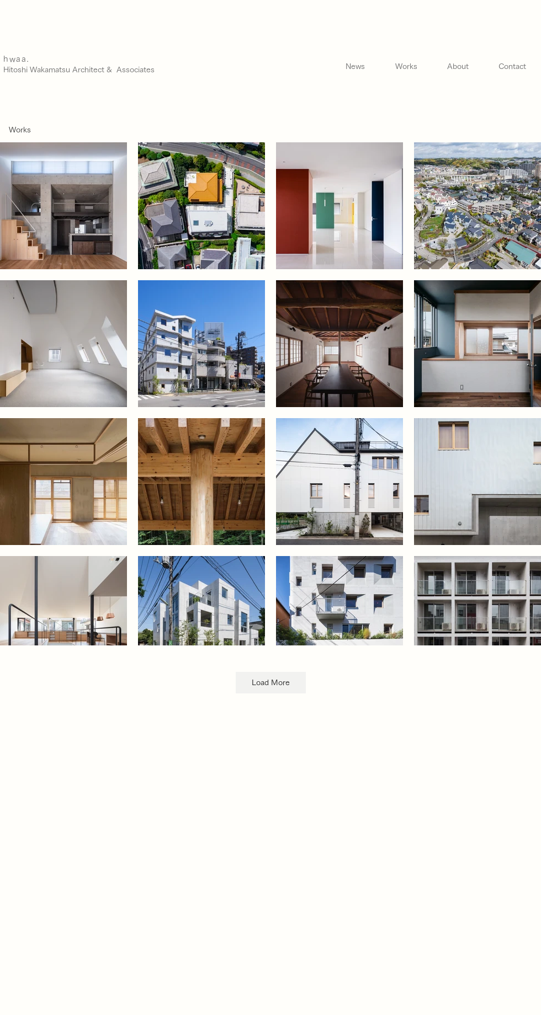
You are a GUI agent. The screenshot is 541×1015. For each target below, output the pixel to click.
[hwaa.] (50, 59)
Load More (271, 682)
